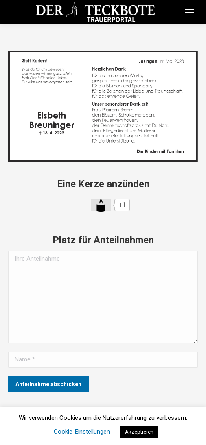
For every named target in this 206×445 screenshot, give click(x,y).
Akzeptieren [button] (139, 432)
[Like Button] (101, 205)
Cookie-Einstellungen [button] (82, 431)
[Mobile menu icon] (190, 12)
